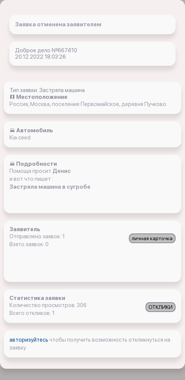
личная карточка (152, 238)
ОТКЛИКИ (160, 307)
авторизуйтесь (29, 339)
